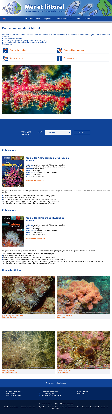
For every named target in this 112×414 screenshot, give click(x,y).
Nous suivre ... (70, 58)
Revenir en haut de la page (56, 383)
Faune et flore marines (74, 50)
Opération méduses (13, 392)
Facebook (81, 393)
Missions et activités (13, 395)
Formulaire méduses (19, 50)
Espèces (47, 19)
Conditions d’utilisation (50, 392)
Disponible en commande (35, 180)
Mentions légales (48, 393)
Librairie (87, 19)
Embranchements (32, 19)
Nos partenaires (12, 393)
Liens (78, 19)
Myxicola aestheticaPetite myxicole (64, 371)
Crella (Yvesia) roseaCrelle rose (64, 316)
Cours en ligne (16, 58)
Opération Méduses (63, 19)
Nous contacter (82, 392)
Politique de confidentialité (51, 395)
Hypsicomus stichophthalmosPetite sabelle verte (12, 316)
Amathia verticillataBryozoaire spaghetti (9, 371)
